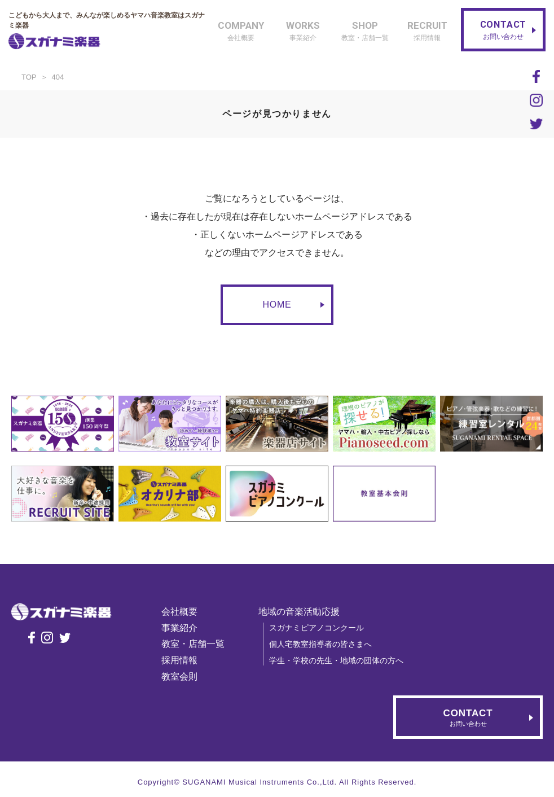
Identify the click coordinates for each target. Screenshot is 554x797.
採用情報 (184, 660)
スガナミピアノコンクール (321, 627)
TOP (29, 77)
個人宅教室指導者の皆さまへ (325, 644)
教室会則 (184, 676)
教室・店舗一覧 (198, 644)
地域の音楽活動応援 (304, 611)
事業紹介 (184, 628)
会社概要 (184, 611)
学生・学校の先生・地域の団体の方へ (341, 660)
